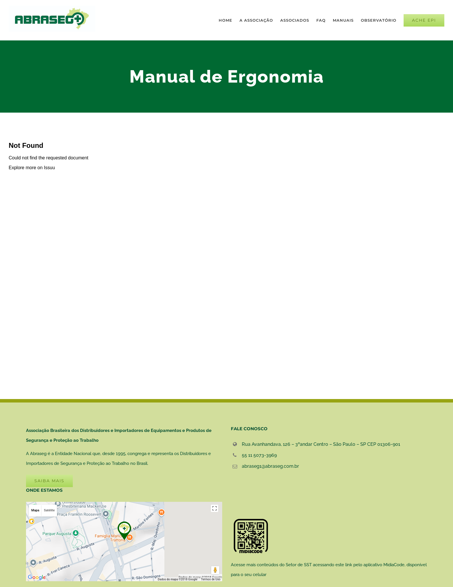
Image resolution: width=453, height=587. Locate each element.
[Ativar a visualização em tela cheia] (214, 508)
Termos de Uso (210, 579)
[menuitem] (229, 20)
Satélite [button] (49, 510)
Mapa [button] (35, 510)
